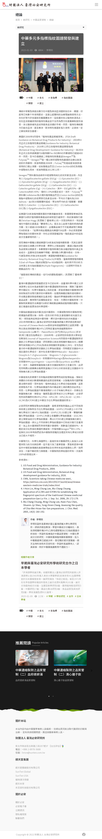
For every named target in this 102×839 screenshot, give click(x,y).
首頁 (17, 19)
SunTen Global (23, 771)
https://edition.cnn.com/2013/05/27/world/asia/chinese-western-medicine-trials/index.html (52, 483)
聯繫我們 (19, 818)
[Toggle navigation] (96, 4)
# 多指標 (52, 97)
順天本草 (19, 783)
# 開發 (29, 103)
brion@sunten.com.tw (33, 752)
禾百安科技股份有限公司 (27, 787)
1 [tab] (49, 696)
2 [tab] (53, 696)
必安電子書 (21, 806)
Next (91, 670)
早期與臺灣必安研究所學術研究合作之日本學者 (49, 565)
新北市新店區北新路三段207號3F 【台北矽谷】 (39, 746)
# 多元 (40, 97)
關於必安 (19, 802)
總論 (51, 19)
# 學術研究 (60, 596)
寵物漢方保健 (22, 779)
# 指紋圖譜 (67, 97)
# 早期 (49, 596)
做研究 (26, 19)
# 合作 (70, 596)
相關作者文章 (27, 557)
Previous (10, 670)
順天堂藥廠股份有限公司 (27, 767)
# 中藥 (29, 97)
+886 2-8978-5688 (31, 749)
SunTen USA (21, 775)
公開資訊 (19, 810)
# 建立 (40, 103)
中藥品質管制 (40, 19)
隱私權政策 (21, 814)
